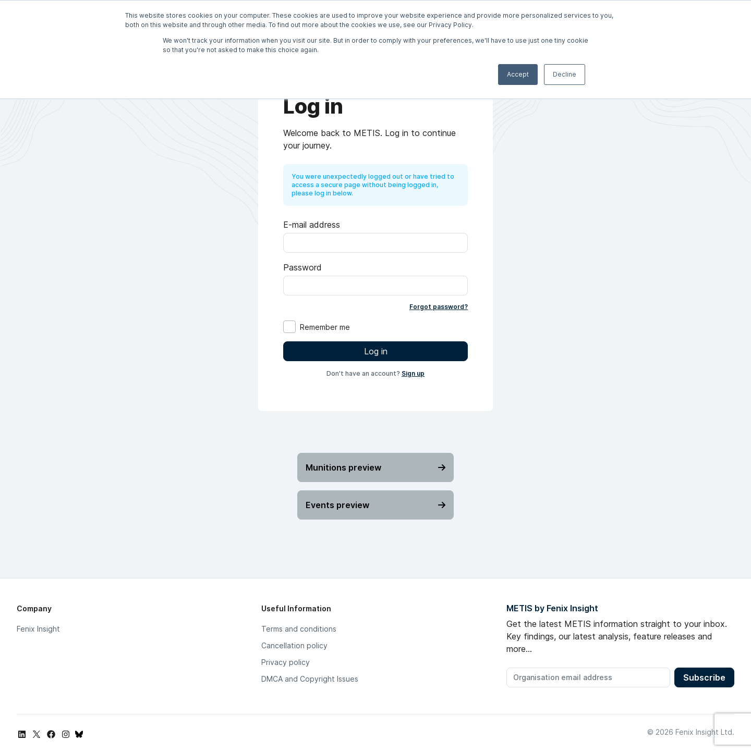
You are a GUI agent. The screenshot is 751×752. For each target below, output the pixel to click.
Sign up (413, 373)
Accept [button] (518, 74)
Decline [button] (564, 74)
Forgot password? (438, 307)
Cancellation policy (294, 645)
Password (302, 267)
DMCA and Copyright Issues (309, 678)
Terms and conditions (298, 628)
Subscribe (704, 677)
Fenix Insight (38, 628)
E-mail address (311, 224)
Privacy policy (285, 662)
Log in (375, 351)
